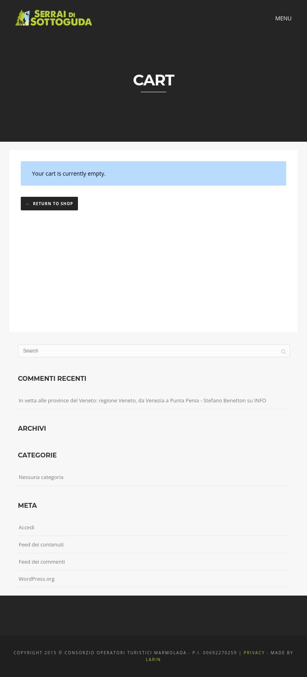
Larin (153, 659)
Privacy (254, 652)
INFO (260, 400)
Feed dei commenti (42, 561)
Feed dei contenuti (41, 544)
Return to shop (52, 203)
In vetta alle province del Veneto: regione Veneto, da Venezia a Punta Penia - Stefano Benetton (132, 400)
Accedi (26, 527)
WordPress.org (37, 578)
